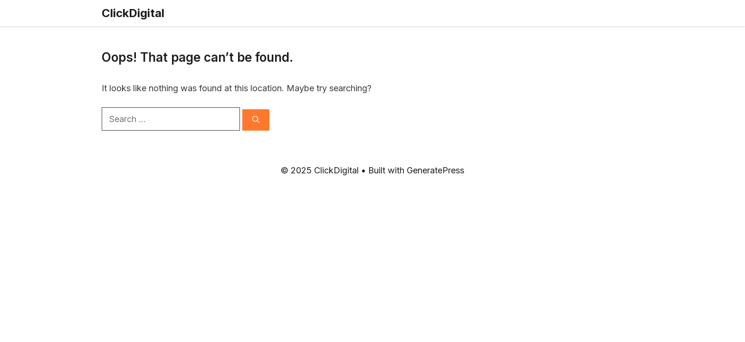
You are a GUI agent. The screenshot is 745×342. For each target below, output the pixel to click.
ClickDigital (133, 13)
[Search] (255, 120)
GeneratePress (435, 170)
